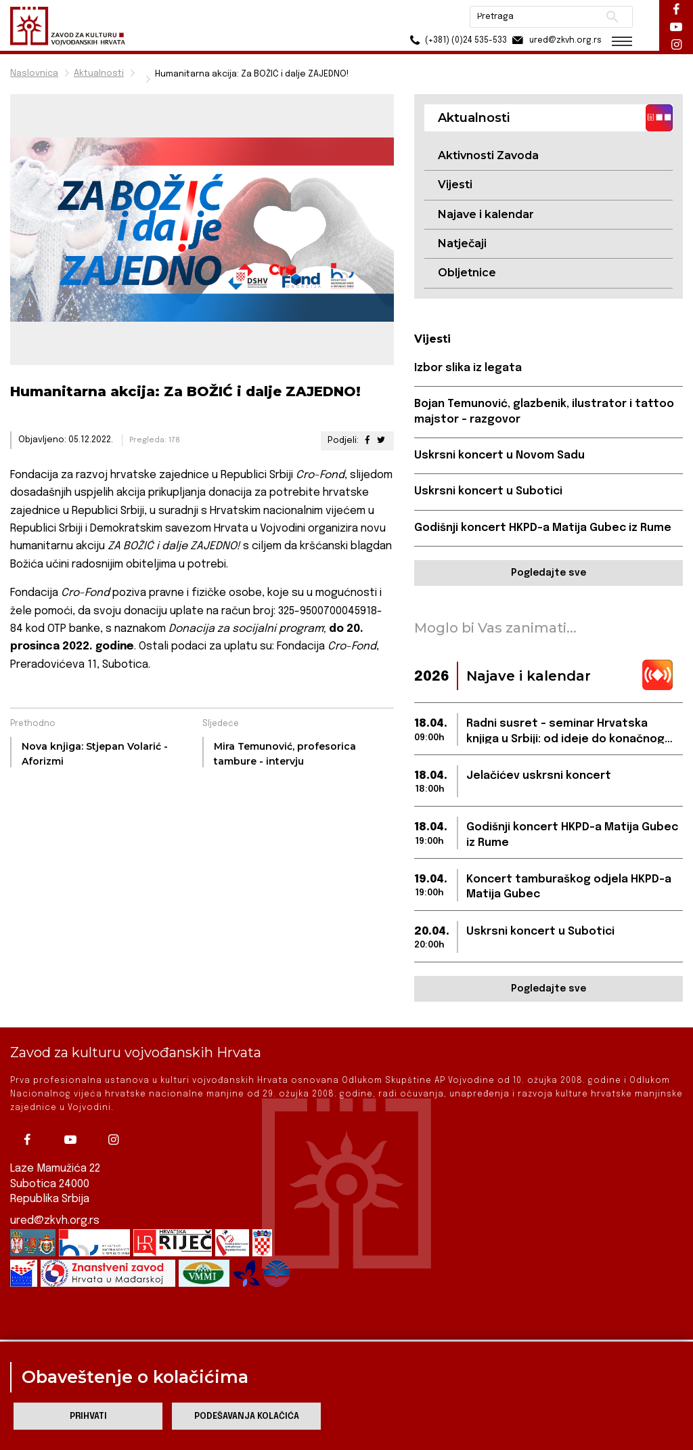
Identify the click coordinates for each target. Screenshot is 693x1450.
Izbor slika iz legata (468, 368)
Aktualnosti (99, 73)
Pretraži (612, 17)
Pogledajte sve (548, 573)
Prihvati (88, 1416)
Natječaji (462, 243)
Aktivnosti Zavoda (488, 155)
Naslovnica (34, 73)
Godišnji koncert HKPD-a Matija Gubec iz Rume (542, 528)
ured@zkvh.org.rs (54, 1208)
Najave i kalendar (486, 214)
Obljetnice (467, 272)
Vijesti (455, 184)
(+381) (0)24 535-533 (456, 40)
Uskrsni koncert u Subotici (488, 491)
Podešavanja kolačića (246, 1416)
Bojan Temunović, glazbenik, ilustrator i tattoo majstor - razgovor (544, 411)
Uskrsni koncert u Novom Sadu (499, 455)
